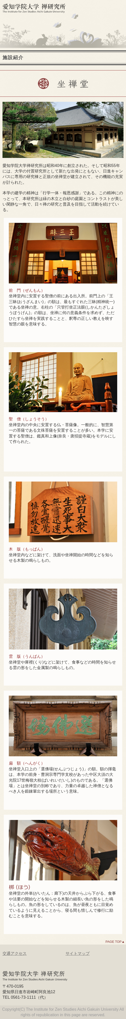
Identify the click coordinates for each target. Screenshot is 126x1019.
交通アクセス (15, 953)
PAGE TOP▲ (115, 942)
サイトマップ (78, 953)
